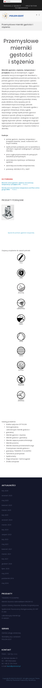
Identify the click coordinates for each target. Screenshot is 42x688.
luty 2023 (5, 539)
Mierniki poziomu (12, 443)
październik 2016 (8, 578)
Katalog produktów (9, 422)
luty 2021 (5, 559)
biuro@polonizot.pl (13, 666)
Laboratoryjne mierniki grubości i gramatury (18, 431)
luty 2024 (5, 530)
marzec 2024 (6, 525)
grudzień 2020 (7, 564)
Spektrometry (11, 456)
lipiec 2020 (5, 569)
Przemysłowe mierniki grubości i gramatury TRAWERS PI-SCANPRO (18, 449)
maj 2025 (5, 500)
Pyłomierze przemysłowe (15, 454)
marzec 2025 (6, 510)
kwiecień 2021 (7, 549)
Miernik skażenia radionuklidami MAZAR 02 (17, 602)
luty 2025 (5, 515)
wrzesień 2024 (7, 520)
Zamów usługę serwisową (11, 633)
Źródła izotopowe (12, 461)
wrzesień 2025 (7, 495)
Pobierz (25, 184)
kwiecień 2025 (7, 505)
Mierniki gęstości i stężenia (16, 435)
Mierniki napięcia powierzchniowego (19, 440)
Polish (7, 1)
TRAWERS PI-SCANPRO (10, 598)
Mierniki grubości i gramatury (16, 438)
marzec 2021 (6, 554)
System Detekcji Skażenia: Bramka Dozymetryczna (20, 605)
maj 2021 (5, 544)
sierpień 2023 (6, 534)
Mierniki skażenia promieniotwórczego (20, 446)
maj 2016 (5, 583)
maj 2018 (5, 573)
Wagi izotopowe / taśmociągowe (18, 459)
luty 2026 (5, 491)
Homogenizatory (12, 427)
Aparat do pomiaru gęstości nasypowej (21, 233)
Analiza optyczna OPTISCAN (16, 424)
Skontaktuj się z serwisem (11, 637)
